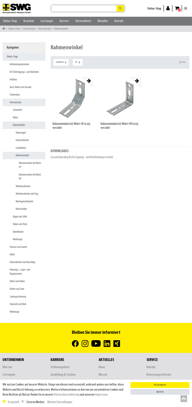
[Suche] (120, 8)
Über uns (7, 367)
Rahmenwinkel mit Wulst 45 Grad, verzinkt (71, 126)
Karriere (64, 21)
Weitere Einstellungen (59, 402)
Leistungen (47, 21)
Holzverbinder (44, 28)
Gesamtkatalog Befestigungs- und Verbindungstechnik (82, 157)
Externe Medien (35, 402)
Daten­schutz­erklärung (66, 394)
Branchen (29, 21)
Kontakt (119, 21)
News (102, 367)
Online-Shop (154, 8)
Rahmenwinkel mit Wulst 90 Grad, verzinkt (120, 126)
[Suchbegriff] (84, 8)
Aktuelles (102, 21)
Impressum (101, 394)
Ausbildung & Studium (63, 374)
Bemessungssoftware (159, 374)
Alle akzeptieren (160, 385)
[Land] (185, 9)
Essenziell (13, 402)
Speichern (160, 392)
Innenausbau (29, 28)
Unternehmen (83, 21)
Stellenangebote (60, 367)
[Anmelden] (168, 8)
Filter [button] (182, 62)
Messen (103, 374)
